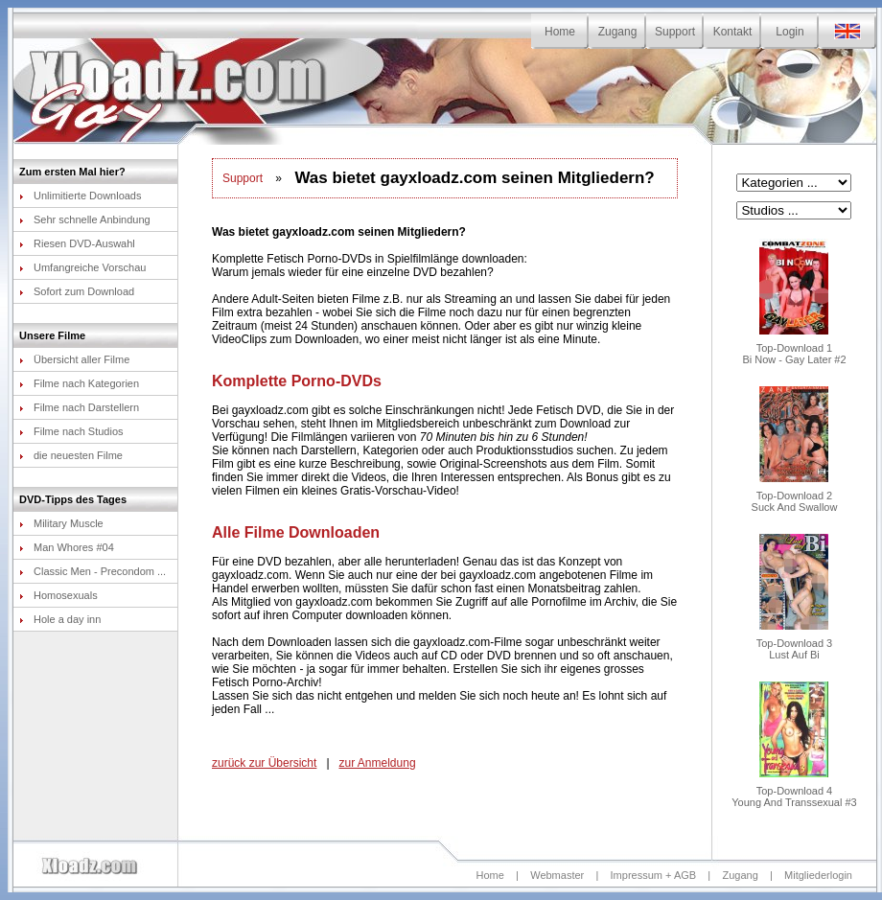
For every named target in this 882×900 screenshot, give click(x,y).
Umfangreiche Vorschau (82, 267)
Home (560, 31)
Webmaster (557, 875)
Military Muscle (61, 523)
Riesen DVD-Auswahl (77, 243)
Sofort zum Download (76, 291)
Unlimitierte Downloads (80, 195)
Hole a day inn (60, 619)
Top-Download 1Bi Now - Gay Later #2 (794, 349)
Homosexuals (58, 595)
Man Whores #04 (66, 547)
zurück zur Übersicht (264, 763)
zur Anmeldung (377, 763)
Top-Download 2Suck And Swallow (795, 496)
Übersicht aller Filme (74, 359)
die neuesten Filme (71, 455)
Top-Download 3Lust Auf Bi (794, 644)
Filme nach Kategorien (79, 383)
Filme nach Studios (71, 431)
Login (789, 31)
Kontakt (733, 31)
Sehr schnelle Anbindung (85, 219)
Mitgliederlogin (818, 875)
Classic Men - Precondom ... (92, 571)
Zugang (618, 31)
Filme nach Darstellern (79, 407)
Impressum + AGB (654, 875)
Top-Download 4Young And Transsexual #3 (793, 791)
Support (675, 31)
